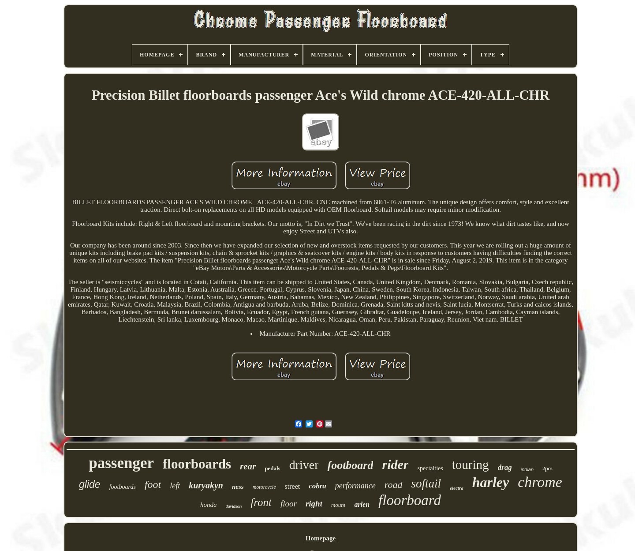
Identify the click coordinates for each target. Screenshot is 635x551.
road (394, 484)
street (292, 486)
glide (90, 484)
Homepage (321, 538)
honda (208, 504)
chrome (540, 482)
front (261, 502)
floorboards (197, 464)
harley (490, 482)
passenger (121, 463)
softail (426, 483)
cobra (317, 486)
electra (456, 488)
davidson (234, 506)
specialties (430, 468)
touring (470, 464)
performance (355, 485)
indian (527, 469)
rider (395, 464)
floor (288, 503)
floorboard (409, 500)
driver (304, 465)
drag (505, 467)
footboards (122, 487)
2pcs (547, 468)
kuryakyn (206, 485)
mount (338, 505)
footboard (350, 465)
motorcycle (264, 487)
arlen (362, 504)
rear (248, 466)
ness (238, 486)
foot (153, 484)
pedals (272, 468)
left (175, 485)
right (314, 503)
